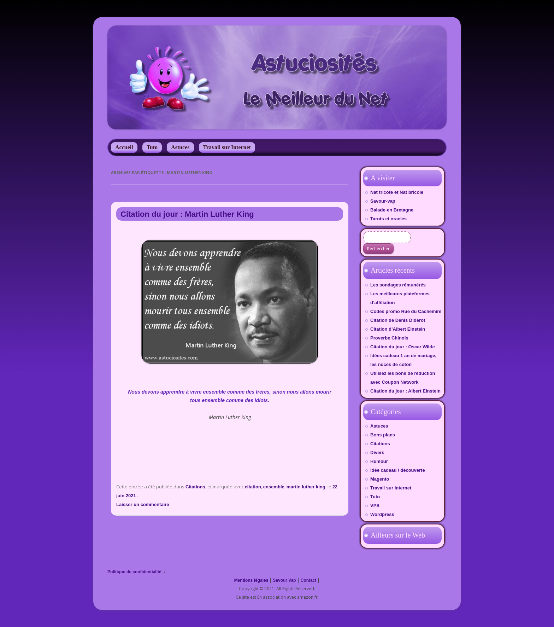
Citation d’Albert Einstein (397, 329)
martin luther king (306, 486)
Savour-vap (382, 201)
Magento (379, 479)
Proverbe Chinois (389, 338)
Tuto (152, 147)
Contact (309, 580)
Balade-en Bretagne (391, 210)
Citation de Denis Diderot (397, 320)
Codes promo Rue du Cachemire (406, 311)
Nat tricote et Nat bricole (396, 192)
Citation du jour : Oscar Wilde (402, 346)
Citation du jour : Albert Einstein (405, 391)
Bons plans (382, 434)
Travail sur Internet (227, 147)
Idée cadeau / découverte (397, 470)
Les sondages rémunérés (398, 285)
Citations (195, 486)
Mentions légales (251, 580)
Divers (377, 452)
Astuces (180, 147)
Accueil (124, 147)
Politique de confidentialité (134, 571)
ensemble (273, 486)
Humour (379, 461)
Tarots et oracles (388, 218)
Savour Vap (284, 580)
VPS (374, 505)
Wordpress (382, 514)
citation (253, 486)
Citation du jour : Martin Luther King (187, 214)
